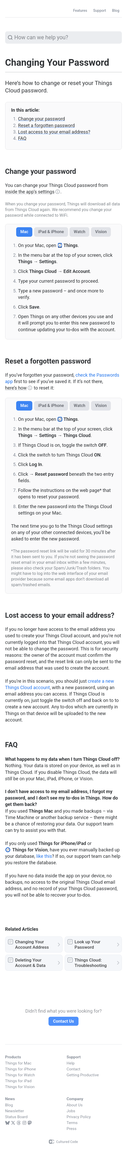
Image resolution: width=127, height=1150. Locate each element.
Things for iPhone (20, 1069)
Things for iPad (18, 1081)
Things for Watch (20, 1075)
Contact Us (63, 1021)
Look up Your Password (88, 944)
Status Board (16, 1117)
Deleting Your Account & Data (30, 962)
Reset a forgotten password (46, 125)
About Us (75, 1105)
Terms (72, 1122)
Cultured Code (63, 1141)
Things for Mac (18, 1063)
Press (72, 1128)
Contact (73, 1069)
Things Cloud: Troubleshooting (91, 962)
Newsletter (14, 1111)
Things (16, 10)
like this (44, 856)
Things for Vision (20, 1087)
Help (71, 1063)
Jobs (71, 1111)
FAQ (22, 138)
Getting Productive (83, 1075)
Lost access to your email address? (54, 132)
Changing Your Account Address (32, 944)
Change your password (41, 118)
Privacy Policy (79, 1117)
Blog (9, 1105)
